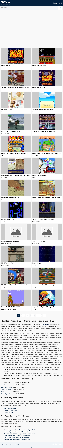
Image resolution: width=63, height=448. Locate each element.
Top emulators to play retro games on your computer (19, 433)
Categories (57, 3)
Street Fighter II (5, 394)
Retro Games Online (10, 408)
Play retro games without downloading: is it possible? (19, 430)
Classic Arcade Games (10, 410)
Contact (17, 444)
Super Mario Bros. (6, 387)
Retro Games (58, 444)
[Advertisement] (31, 29)
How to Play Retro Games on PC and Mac (16, 437)
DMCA (11, 444)
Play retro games (9, 412)
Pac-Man (3, 385)
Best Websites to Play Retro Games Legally (17, 435)
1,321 (38, 315)
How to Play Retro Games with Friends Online (17, 432)
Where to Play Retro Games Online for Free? (17, 439)
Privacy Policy (4, 444)
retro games (46, 324)
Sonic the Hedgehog (7, 389)
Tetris (2, 391)
